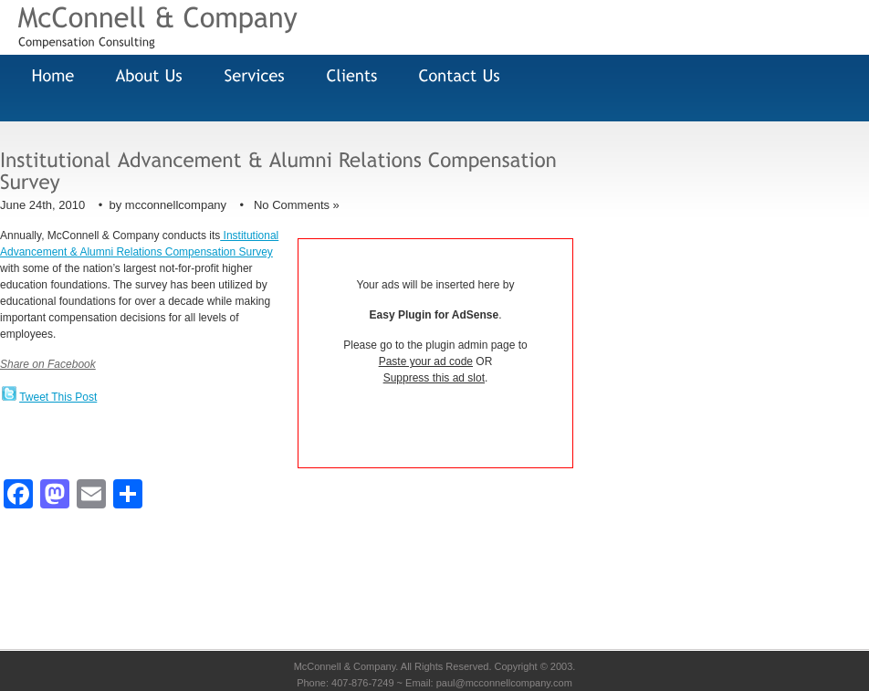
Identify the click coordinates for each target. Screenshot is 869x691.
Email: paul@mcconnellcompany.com (488, 682)
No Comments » (297, 205)
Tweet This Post (58, 397)
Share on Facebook (48, 364)
